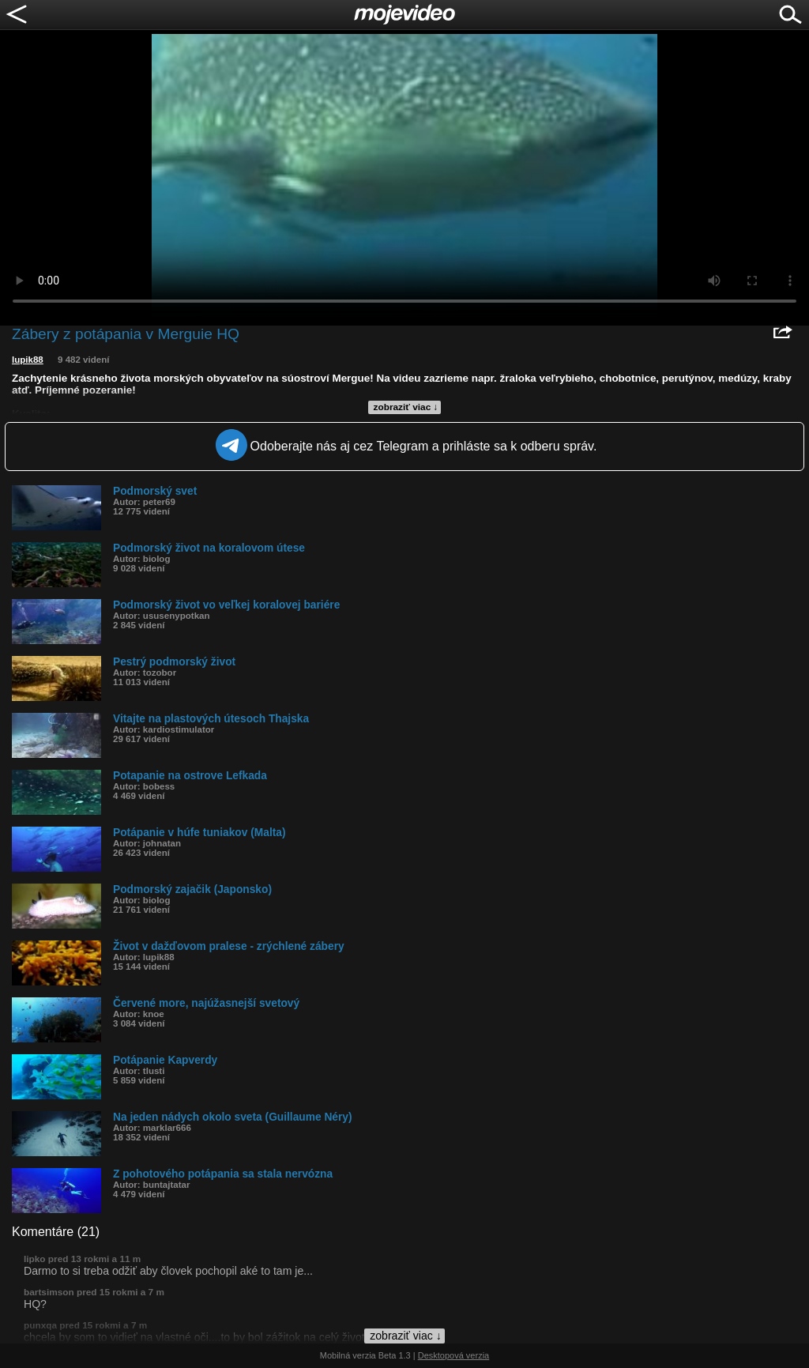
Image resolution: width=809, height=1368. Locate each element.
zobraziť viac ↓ (406, 407)
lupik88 (27, 359)
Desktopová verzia (454, 1355)
